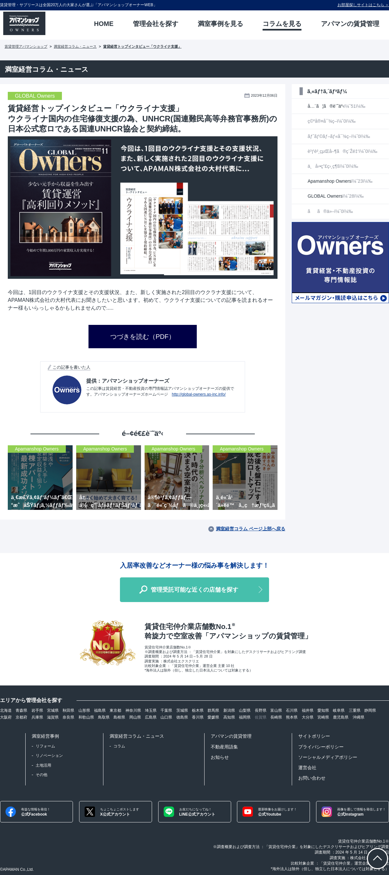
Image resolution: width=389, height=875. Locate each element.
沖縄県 (358, 717)
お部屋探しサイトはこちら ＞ (363, 5)
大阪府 (6, 717)
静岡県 (370, 710)
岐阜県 (339, 710)
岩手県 (37, 710)
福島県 (100, 710)
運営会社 (307, 767)
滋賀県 (53, 717)
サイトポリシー (314, 736)
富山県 (276, 710)
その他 (41, 774)
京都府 (21, 717)
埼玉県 (151, 710)
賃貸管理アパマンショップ (26, 46)
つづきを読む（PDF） (142, 336)
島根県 (119, 717)
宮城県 (53, 710)
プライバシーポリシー (321, 746)
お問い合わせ (311, 778)
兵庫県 (37, 717)
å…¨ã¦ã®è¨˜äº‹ (336, 106)
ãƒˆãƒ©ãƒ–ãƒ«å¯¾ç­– (339, 136)
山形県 (84, 710)
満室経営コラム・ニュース (75, 46)
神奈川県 (133, 710)
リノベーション (49, 755)
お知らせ (220, 757)
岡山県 (135, 717)
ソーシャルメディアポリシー (327, 757)
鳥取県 (104, 717)
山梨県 (245, 710)
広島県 (151, 717)
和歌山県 (86, 717)
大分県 (307, 717)
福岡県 (245, 717)
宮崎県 (323, 717)
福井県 (307, 710)
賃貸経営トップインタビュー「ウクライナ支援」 (142, 46)
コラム (119, 746)
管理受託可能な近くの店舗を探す (194, 589)
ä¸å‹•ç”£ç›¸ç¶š (333, 166)
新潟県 (229, 710)
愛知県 (323, 710)
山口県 (166, 717)
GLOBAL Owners (336, 196)
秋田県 (68, 710)
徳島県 (182, 717)
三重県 (354, 710)
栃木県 (198, 710)
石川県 (292, 710)
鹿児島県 (340, 717)
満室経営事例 (45, 736)
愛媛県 (213, 717)
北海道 (6, 710)
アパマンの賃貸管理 (231, 736)
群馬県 (213, 710)
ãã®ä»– (330, 211)
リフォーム (45, 746)
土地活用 (43, 765)
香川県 (198, 717)
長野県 (260, 710)
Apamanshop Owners (340, 181)
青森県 (21, 710)
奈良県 (68, 717)
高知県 (229, 717)
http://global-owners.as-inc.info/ (199, 394)
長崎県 (276, 717)
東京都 (115, 710)
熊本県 (292, 717)
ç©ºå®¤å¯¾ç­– (332, 121)
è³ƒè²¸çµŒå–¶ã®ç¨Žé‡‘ (342, 151)
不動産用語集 (224, 746)
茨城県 (182, 710)
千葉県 (166, 710)
